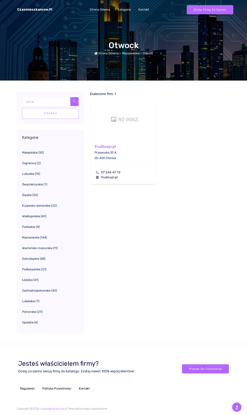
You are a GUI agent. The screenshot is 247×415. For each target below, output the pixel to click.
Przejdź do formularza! (205, 369)
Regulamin (27, 388)
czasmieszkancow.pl (34, 10)
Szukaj (50, 113)
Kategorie (124, 9)
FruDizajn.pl (105, 146)
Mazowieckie (130, 53)
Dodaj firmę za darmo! (210, 9)
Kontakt (143, 9)
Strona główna (100, 9)
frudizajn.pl (109, 177)
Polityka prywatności (56, 388)
